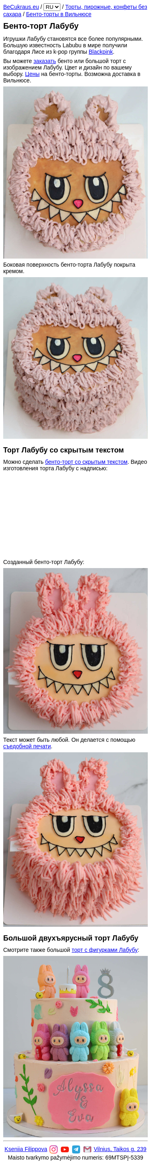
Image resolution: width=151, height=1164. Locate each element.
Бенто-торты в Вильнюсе (58, 14)
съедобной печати (27, 746)
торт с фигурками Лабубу (105, 950)
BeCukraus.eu (21, 7)
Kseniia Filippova (25, 1149)
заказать (44, 61)
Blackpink (101, 51)
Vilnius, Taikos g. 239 (120, 1149)
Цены (32, 74)
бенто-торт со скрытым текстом (86, 462)
